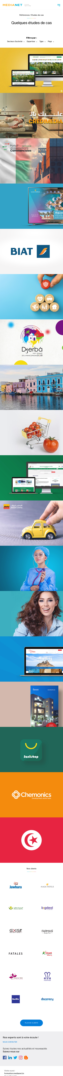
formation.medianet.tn (14, 1073)
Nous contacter (10, 1042)
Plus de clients (31, 1023)
